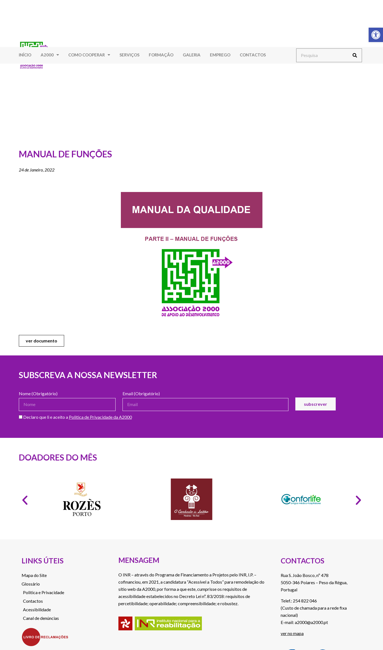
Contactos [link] (253, 54)
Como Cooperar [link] (89, 55)
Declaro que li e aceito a (75, 417)
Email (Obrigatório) (141, 393)
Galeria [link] (191, 54)
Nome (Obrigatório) (38, 393)
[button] (25, 500)
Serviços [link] (129, 54)
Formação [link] (161, 54)
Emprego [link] (220, 54)
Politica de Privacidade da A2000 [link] (100, 417)
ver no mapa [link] (292, 633)
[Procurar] (355, 55)
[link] (376, 35)
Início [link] (25, 54)
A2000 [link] (50, 55)
